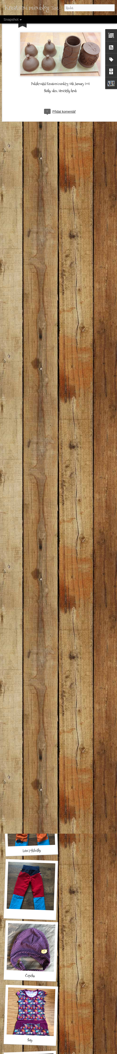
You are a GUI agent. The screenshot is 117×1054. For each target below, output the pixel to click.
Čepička (30, 975)
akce (54, 70)
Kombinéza (29, 784)
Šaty (29, 1040)
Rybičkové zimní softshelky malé (33, 659)
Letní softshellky (32, 850)
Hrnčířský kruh (68, 70)
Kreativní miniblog (58, 63)
